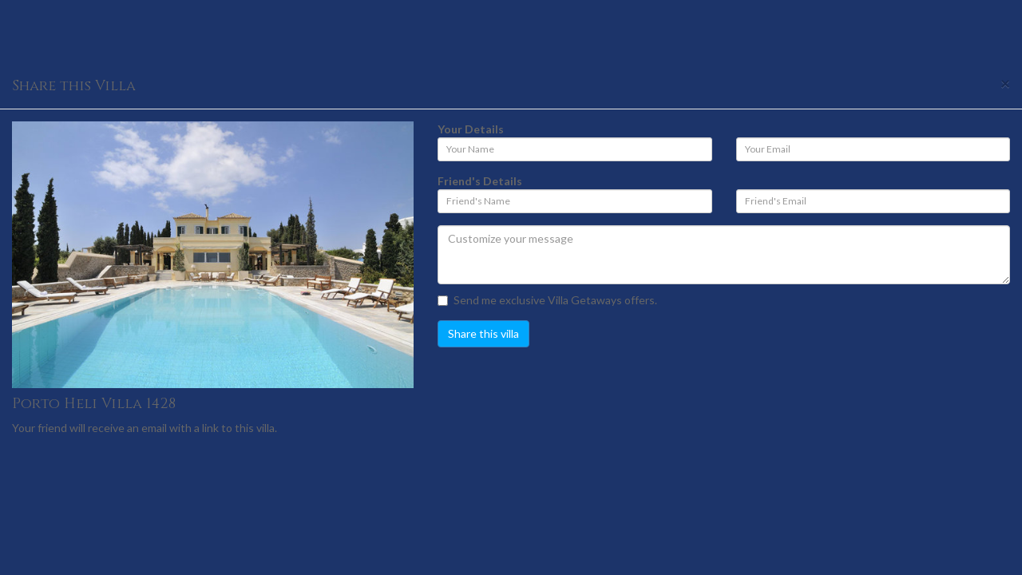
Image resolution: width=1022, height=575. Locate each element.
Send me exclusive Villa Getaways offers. (547, 300)
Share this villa (483, 333)
